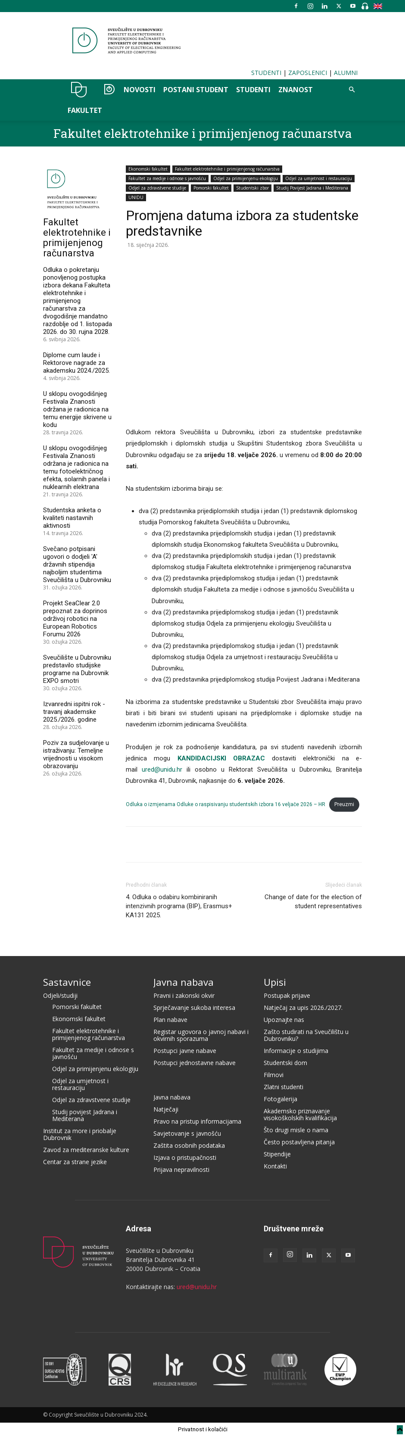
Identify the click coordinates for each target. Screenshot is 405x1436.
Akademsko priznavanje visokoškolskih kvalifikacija (300, 1114)
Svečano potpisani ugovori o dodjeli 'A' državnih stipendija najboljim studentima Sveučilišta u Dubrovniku (77, 564)
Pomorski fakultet (211, 188)
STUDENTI (266, 73)
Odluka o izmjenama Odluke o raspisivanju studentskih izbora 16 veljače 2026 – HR (225, 804)
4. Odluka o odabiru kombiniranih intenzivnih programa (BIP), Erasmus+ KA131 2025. (179, 906)
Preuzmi (344, 804)
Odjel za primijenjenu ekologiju (245, 178)
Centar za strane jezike (75, 1162)
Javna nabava (183, 981)
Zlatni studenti (283, 1087)
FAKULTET (85, 110)
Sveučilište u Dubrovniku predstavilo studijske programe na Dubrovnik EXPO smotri (77, 669)
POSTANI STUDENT (195, 89)
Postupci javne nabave (184, 1051)
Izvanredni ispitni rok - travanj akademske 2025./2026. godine (74, 711)
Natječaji (165, 1109)
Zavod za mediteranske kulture (86, 1150)
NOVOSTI (140, 89)
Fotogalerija (280, 1099)
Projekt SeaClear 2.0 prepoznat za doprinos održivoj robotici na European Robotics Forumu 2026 (75, 618)
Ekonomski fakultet (148, 169)
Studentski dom (285, 1063)
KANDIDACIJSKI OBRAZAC (221, 758)
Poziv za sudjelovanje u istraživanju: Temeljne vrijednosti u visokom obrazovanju (76, 754)
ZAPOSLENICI (307, 73)
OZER (107, 89)
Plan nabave (170, 1019)
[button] (351, 90)
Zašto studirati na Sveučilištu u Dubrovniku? (306, 1035)
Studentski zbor (252, 188)
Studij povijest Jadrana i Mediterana (84, 1115)
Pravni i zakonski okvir (184, 995)
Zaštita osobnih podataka (189, 1145)
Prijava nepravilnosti (181, 1169)
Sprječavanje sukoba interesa (194, 1007)
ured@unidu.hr (162, 769)
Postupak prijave (287, 995)
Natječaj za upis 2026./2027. (303, 1007)
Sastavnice (67, 981)
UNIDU (79, 89)
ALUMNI (346, 73)
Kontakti (275, 1166)
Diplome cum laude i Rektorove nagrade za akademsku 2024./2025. (76, 362)
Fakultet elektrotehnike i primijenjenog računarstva (202, 133)
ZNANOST (295, 89)
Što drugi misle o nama (296, 1130)
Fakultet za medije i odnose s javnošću (167, 178)
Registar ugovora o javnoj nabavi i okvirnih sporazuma (201, 1035)
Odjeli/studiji (60, 995)
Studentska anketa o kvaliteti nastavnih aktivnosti (72, 518)
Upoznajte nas (284, 1019)
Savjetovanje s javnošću (187, 1133)
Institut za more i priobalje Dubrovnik (79, 1134)
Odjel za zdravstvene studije (157, 188)
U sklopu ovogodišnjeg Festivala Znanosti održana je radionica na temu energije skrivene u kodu (77, 409)
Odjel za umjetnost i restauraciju (318, 178)
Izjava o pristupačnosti (184, 1157)
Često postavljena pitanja (299, 1142)
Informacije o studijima (296, 1051)
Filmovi (274, 1075)
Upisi (275, 981)
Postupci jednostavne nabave (194, 1063)
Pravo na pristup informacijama (197, 1121)
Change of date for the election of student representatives (313, 901)
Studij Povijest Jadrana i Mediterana (312, 188)
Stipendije (277, 1154)
